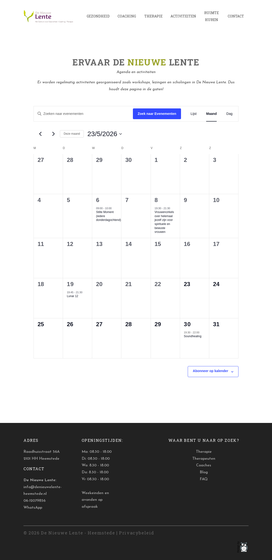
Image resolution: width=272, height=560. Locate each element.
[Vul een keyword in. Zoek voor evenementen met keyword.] (83, 113)
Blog (204, 472)
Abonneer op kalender (210, 371)
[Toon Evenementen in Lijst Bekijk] (194, 113)
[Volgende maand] (53, 134)
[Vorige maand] (40, 134)
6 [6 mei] (98, 200)
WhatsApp (32, 508)
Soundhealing (192, 336)
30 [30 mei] (187, 324)
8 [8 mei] (156, 200)
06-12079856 (34, 501)
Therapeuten (203, 459)
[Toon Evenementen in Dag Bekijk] (229, 113)
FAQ (204, 479)
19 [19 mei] (70, 284)
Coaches (203, 465)
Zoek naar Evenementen (157, 114)
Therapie (204, 452)
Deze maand (72, 133)
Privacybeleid (136, 533)
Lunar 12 (72, 296)
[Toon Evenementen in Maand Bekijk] (211, 113)
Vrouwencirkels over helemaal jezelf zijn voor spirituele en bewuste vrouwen (164, 222)
